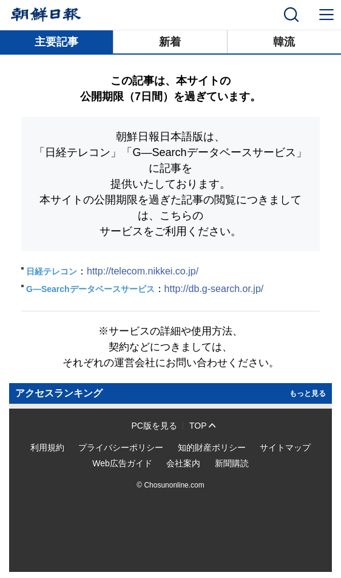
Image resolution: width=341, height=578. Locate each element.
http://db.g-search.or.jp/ (214, 289)
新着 (170, 42)
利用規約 (47, 447)
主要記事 (56, 42)
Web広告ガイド (122, 463)
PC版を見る (154, 425)
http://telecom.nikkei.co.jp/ (142, 271)
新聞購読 (232, 463)
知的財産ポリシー (212, 447)
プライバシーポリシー (120, 447)
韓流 (284, 42)
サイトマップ (285, 447)
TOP (198, 425)
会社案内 (183, 463)
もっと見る (307, 393)
